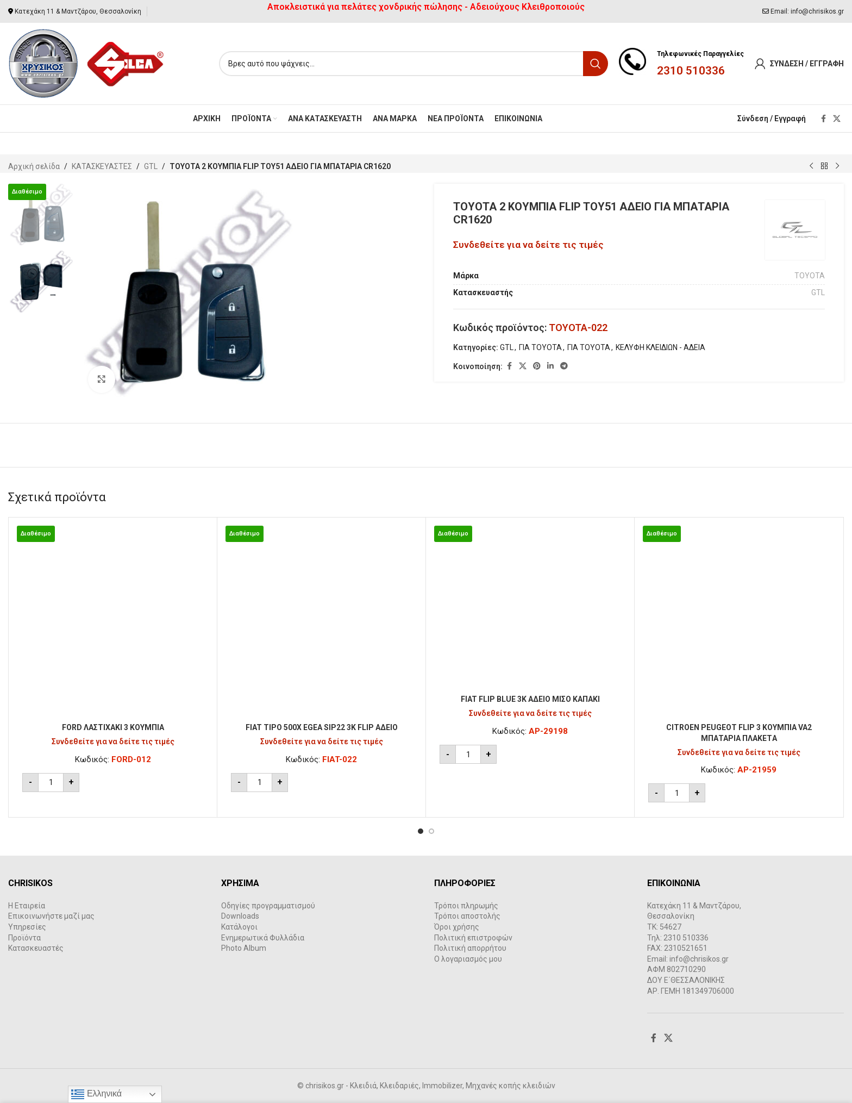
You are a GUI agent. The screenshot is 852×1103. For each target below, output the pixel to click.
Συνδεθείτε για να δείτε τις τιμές (528, 244)
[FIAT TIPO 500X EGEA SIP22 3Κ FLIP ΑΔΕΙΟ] (321, 622)
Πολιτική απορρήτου (470, 948)
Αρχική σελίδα (34, 166)
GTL (151, 166)
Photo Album (243, 948)
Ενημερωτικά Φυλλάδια (262, 937)
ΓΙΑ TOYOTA (540, 347)
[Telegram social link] (564, 366)
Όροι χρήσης (456, 927)
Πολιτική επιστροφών (473, 937)
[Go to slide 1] (420, 831)
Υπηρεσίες (27, 927)
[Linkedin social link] (550, 366)
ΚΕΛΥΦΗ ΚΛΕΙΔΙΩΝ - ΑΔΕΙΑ (660, 347)
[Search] (413, 63)
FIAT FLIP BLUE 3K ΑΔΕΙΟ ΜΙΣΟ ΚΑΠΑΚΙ (530, 699)
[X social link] (837, 118)
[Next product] (837, 166)
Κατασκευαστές (36, 948)
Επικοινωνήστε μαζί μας (51, 916)
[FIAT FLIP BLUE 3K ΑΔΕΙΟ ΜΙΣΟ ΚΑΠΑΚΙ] (530, 607)
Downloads (240, 916)
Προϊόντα (24, 937)
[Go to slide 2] (431, 831)
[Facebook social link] (823, 118)
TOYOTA (809, 275)
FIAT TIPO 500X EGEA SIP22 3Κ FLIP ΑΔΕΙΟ (322, 727)
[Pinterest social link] (537, 366)
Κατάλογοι (239, 927)
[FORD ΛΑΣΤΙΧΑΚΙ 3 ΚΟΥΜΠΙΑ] (113, 622)
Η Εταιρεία (26, 905)
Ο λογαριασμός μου (468, 959)
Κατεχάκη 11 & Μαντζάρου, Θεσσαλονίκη (78, 11)
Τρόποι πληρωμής (466, 905)
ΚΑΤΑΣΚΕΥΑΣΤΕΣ (102, 166)
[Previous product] (811, 166)
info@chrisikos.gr (817, 11)
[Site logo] (86, 63)
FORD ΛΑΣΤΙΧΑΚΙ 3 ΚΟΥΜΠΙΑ (113, 727)
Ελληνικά (96, 1094)
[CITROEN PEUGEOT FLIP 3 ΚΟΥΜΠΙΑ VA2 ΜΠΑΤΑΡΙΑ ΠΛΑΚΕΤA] (739, 622)
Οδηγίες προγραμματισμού (268, 905)
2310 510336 (691, 70)
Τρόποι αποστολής (467, 916)
